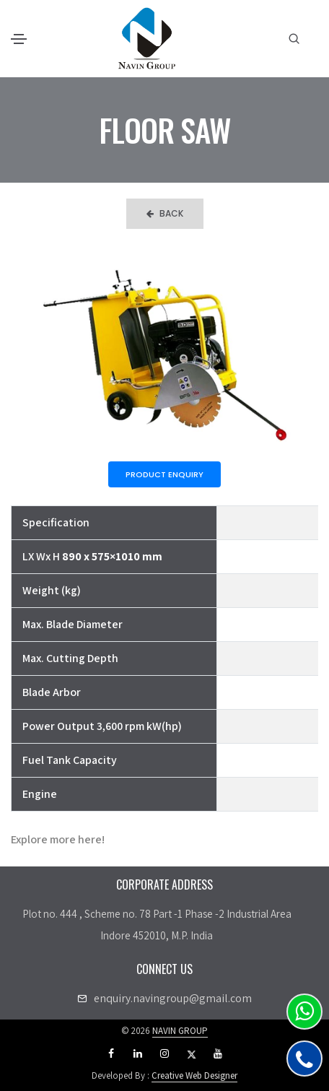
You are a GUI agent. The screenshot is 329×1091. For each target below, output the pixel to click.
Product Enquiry (164, 474)
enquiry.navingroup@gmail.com (173, 998)
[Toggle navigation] (19, 39)
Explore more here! (58, 839)
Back (164, 213)
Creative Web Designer (194, 1075)
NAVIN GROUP (180, 1031)
